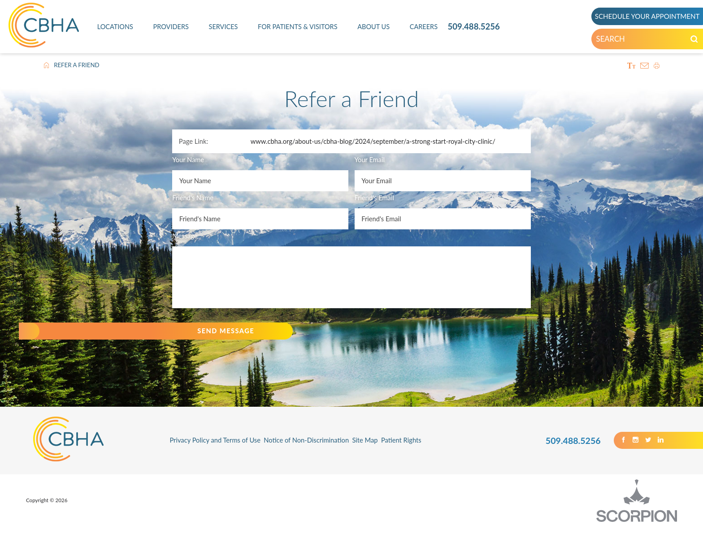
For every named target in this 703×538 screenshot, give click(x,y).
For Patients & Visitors (297, 26)
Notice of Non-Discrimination (306, 451)
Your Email (370, 159)
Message (184, 236)
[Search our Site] (682, 40)
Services (223, 26)
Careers (424, 26)
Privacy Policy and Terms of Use (214, 451)
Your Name (188, 159)
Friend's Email (374, 198)
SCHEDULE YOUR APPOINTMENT (640, 16)
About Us (373, 26)
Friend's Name (192, 198)
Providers (171, 26)
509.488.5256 (473, 27)
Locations (115, 26)
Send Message (213, 336)
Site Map (365, 451)
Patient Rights (401, 451)
